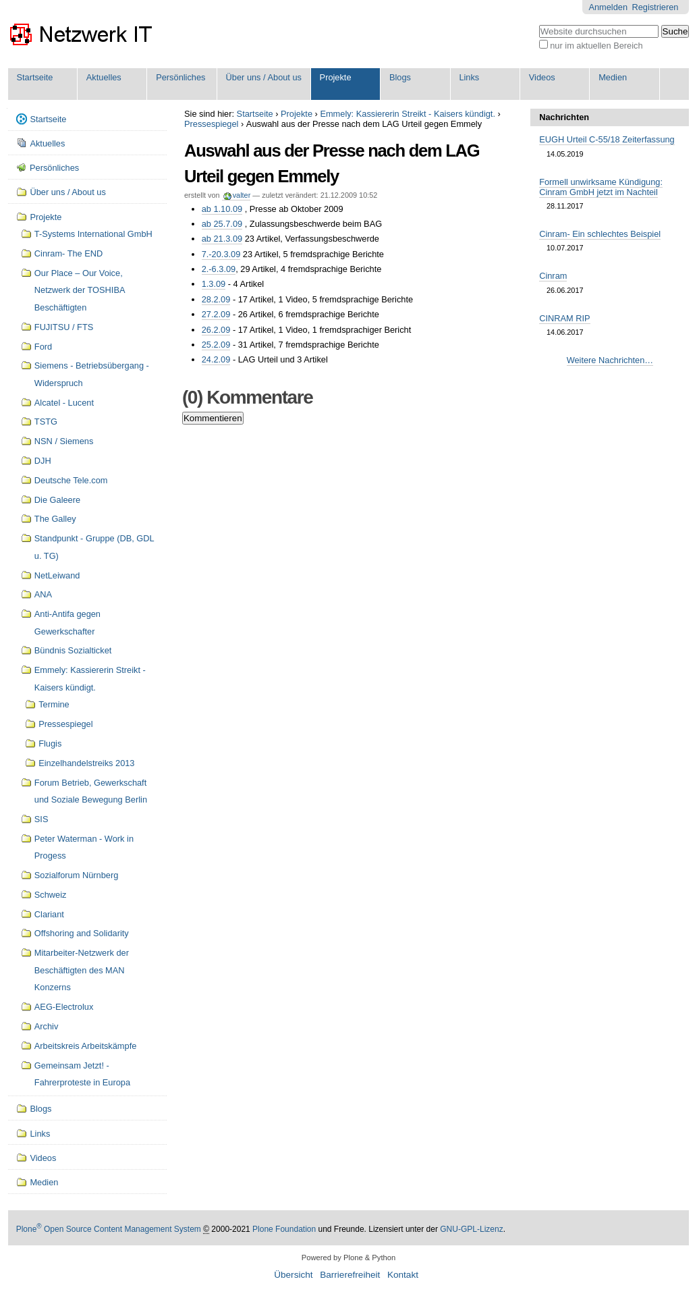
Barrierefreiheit (350, 1275)
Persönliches (180, 77)
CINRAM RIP (564, 318)
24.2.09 (216, 359)
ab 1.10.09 (222, 209)
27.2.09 (216, 314)
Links (469, 77)
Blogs (400, 77)
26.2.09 (216, 330)
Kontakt (402, 1275)
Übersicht (293, 1275)
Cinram (553, 276)
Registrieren (655, 7)
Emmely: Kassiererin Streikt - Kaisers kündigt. (407, 114)
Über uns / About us (264, 77)
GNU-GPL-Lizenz (471, 1229)
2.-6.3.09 (219, 269)
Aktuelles (103, 77)
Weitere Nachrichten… (610, 360)
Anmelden (608, 7)
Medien (612, 77)
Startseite (34, 77)
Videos (542, 77)
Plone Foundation (284, 1229)
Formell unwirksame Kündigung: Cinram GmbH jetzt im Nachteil (601, 187)
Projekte (336, 77)
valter (242, 195)
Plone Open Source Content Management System (108, 1229)
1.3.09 (214, 284)
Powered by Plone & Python (348, 1257)
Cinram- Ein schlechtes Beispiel (600, 234)
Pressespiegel (211, 124)
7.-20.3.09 (221, 254)
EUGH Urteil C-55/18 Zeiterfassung (607, 139)
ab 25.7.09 (222, 224)
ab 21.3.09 (222, 239)
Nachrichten (564, 117)
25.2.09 (216, 345)
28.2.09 (216, 299)
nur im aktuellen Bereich (596, 45)
